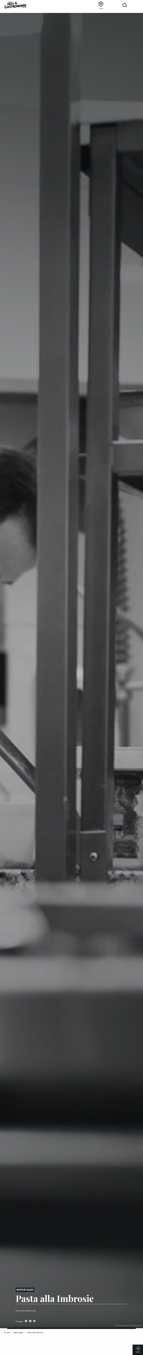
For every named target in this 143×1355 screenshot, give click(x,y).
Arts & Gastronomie (27, 1310)
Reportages (24, 1289)
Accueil (7, 1332)
